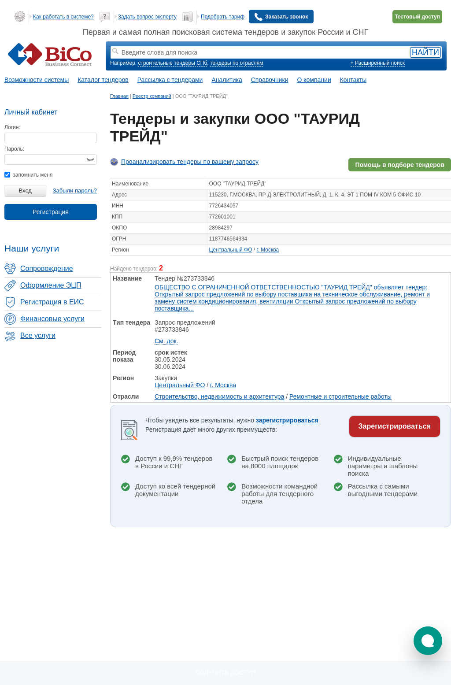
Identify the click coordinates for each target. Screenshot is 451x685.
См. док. (166, 340)
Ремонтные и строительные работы (340, 396)
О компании (314, 79)
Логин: (12, 127)
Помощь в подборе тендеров (399, 164)
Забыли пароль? (75, 190)
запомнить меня (28, 175)
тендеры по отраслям (236, 63)
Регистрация (51, 211)
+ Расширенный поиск (378, 63)
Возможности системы (36, 79)
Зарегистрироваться (395, 426)
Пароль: (14, 149)
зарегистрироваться (287, 420)
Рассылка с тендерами (170, 79)
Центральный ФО (230, 250)
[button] (428, 640)
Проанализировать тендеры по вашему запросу (190, 161)
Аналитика (226, 79)
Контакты (353, 79)
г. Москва (268, 250)
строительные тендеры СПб (172, 63)
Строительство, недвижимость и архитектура (219, 396)
